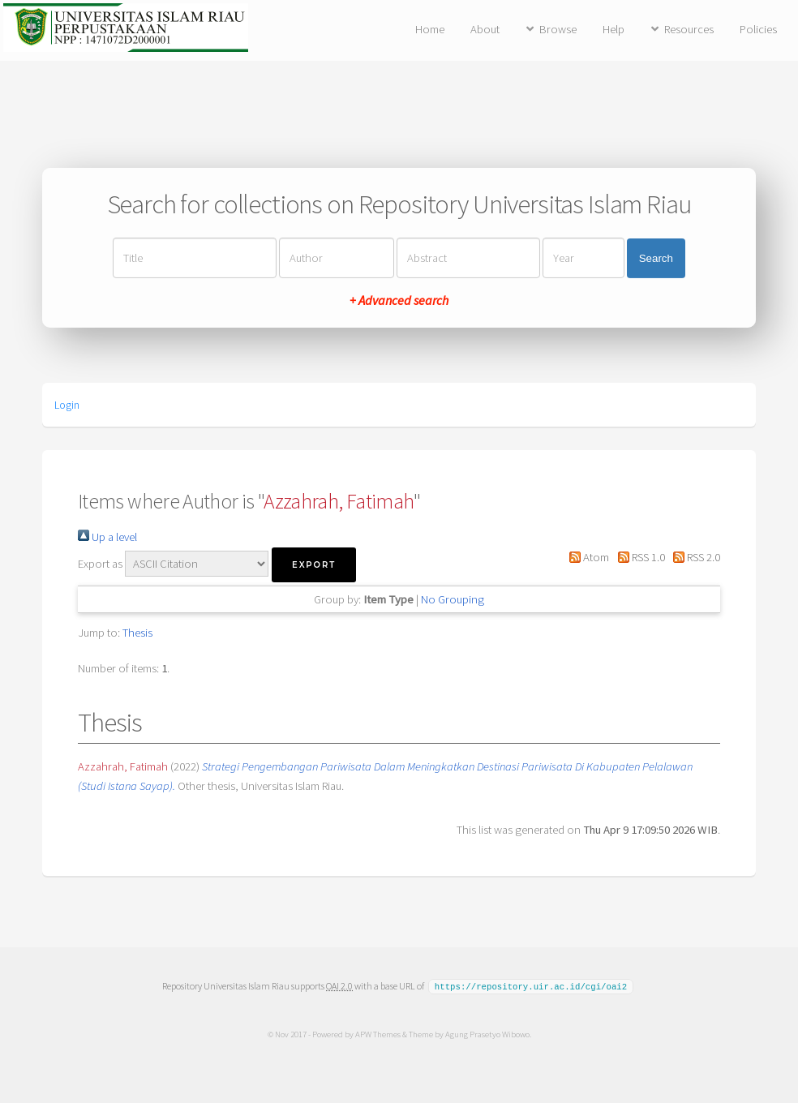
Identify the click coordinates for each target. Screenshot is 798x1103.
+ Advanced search (399, 300)
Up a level (107, 537)
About (485, 29)
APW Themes (377, 1033)
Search (656, 258)
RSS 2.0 (693, 557)
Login (66, 404)
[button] (314, 564)
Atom (586, 557)
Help (613, 29)
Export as (100, 563)
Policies (758, 29)
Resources (689, 29)
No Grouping (452, 599)
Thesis (137, 632)
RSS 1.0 (637, 557)
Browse (558, 29)
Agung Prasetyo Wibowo (486, 1033)
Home (429, 29)
